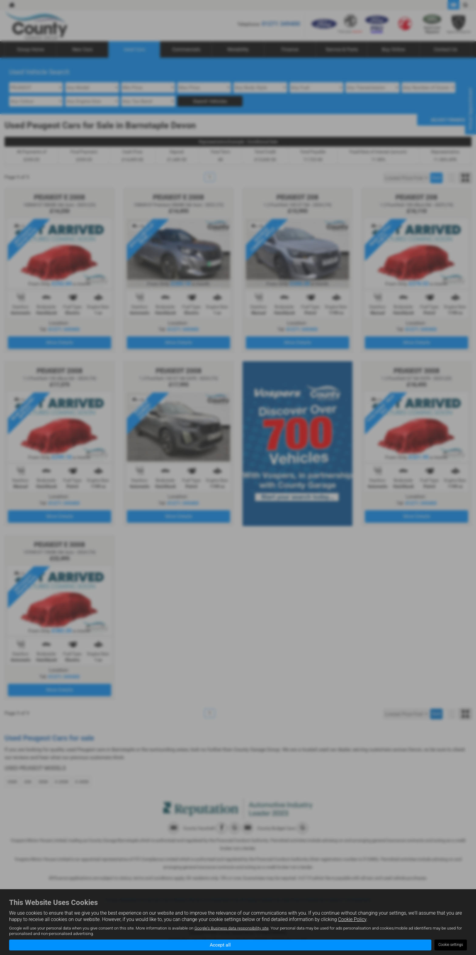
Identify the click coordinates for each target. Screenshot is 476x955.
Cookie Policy (352, 919)
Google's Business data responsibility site (231, 928)
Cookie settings (450, 945)
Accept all (220, 944)
